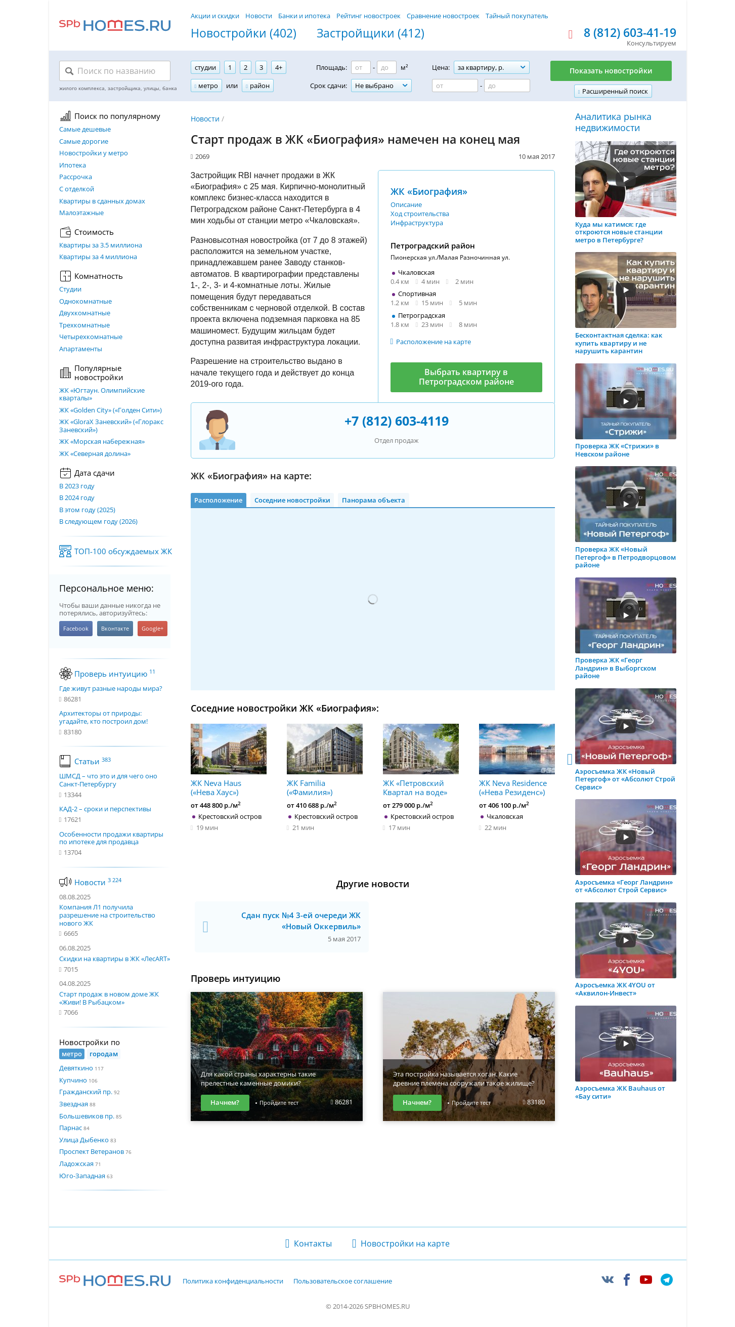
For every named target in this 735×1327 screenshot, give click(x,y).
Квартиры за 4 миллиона (98, 257)
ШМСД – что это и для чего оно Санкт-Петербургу (108, 780)
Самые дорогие (83, 142)
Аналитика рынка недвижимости (613, 122)
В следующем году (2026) (98, 522)
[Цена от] (455, 85)
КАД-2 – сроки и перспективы (105, 809)
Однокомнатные (85, 302)
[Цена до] (507, 85)
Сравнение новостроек (443, 15)
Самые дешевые (85, 130)
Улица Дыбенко (84, 1139)
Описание (406, 204)
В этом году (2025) (87, 510)
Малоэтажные (81, 213)
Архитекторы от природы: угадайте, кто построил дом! (103, 717)
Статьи (92, 761)
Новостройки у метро (93, 153)
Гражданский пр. (85, 1091)
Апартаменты (80, 349)
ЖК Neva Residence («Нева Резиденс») (517, 760)
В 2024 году (77, 498)
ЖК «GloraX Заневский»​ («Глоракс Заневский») (111, 426)
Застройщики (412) (370, 33)
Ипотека (72, 165)
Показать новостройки (611, 70)
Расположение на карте (433, 341)
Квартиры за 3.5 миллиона (100, 245)
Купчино (73, 1080)
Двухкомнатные (84, 313)
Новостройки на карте (405, 1243)
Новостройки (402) (243, 33)
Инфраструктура (417, 222)
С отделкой (76, 189)
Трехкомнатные (84, 325)
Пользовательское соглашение (342, 1281)
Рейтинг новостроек (368, 15)
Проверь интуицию (114, 673)
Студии (70, 289)
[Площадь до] (387, 67)
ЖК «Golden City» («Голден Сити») (110, 410)
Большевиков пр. (86, 1116)
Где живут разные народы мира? (110, 689)
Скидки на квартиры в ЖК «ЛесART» (114, 958)
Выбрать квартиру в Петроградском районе (466, 376)
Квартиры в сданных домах (102, 201)
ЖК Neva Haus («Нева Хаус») (229, 760)
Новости (258, 15)
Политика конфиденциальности (233, 1281)
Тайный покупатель (517, 15)
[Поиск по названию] (114, 71)
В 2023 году (77, 486)
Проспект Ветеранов (91, 1151)
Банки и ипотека (304, 15)
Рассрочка (75, 177)
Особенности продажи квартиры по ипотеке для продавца (111, 838)
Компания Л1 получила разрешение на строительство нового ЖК (107, 914)
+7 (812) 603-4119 (396, 420)
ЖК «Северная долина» (95, 454)
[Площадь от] (361, 67)
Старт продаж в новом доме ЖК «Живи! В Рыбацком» (109, 998)
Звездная (73, 1103)
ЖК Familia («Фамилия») (325, 760)
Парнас (70, 1127)
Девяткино (76, 1067)
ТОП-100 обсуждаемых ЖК (123, 551)
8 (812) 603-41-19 (630, 33)
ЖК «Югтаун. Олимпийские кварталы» (102, 394)
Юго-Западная (82, 1175)
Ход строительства (420, 213)
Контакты (313, 1243)
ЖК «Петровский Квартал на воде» (421, 760)
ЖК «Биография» (429, 191)
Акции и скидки (215, 15)
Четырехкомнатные (90, 337)
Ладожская (76, 1163)
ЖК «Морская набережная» (102, 442)
